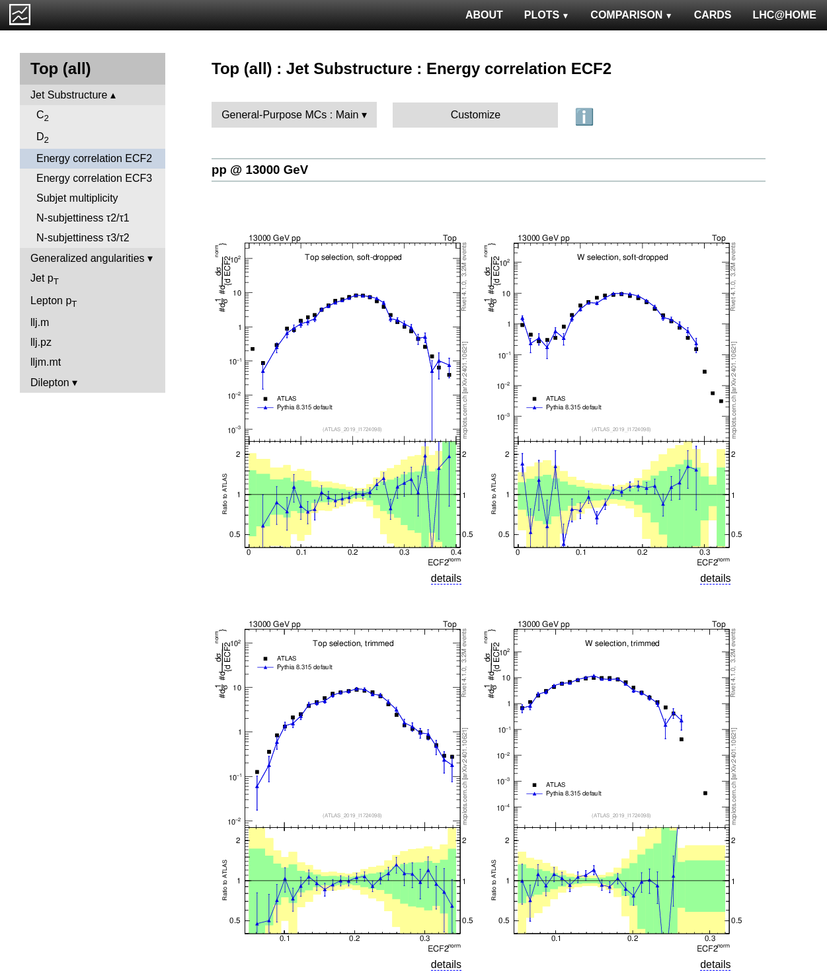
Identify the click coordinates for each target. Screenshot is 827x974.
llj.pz (41, 342)
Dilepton (49, 382)
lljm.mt (45, 362)
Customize (476, 114)
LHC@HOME (784, 14)
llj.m (39, 322)
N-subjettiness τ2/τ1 (83, 217)
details (446, 578)
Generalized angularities (87, 258)
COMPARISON (631, 14)
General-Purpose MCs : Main (289, 114)
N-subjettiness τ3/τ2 (83, 237)
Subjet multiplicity (77, 198)
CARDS (713, 14)
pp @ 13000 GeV (260, 170)
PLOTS (547, 14)
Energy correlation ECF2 (94, 158)
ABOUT (484, 14)
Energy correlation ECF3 (94, 178)
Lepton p (53, 302)
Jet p (44, 279)
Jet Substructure (69, 95)
